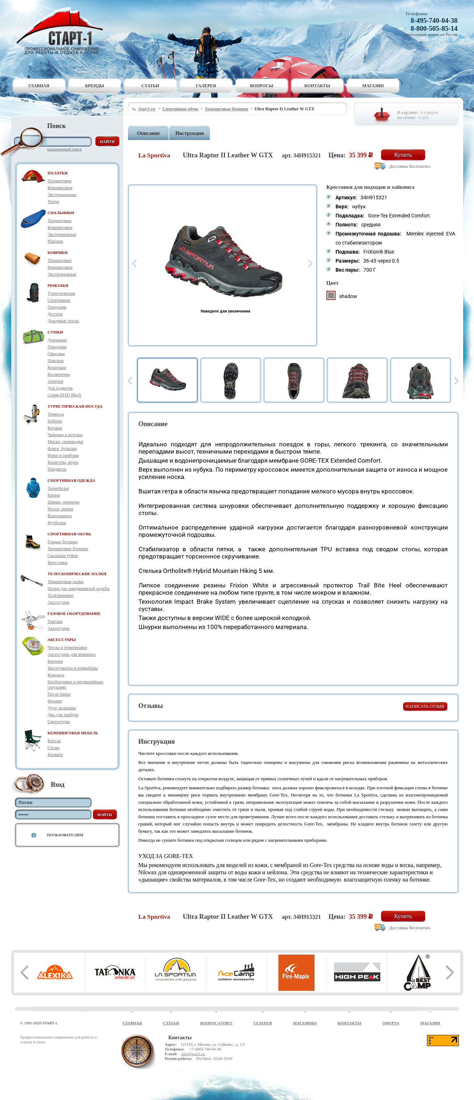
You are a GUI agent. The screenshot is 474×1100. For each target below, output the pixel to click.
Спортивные (59, 300)
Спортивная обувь (180, 108)
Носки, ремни (60, 508)
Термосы (56, 414)
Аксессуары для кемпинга (72, 654)
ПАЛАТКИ (58, 173)
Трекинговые (60, 180)
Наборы (55, 421)
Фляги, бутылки (62, 448)
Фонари (55, 701)
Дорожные (57, 340)
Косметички (59, 374)
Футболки (57, 522)
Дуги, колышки (62, 707)
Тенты (53, 201)
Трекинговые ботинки (68, 548)
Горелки (55, 621)
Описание (148, 133)
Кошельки (57, 367)
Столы (54, 747)
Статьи (150, 85)
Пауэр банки (59, 694)
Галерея (206, 85)
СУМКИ (55, 332)
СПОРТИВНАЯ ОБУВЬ (69, 534)
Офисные (56, 353)
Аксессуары (59, 602)
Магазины (305, 1023)
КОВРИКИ (58, 252)
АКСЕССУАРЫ (62, 639)
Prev (134, 263)
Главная (38, 85)
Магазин (373, 85)
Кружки (55, 427)
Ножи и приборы (63, 455)
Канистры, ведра (63, 462)
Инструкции (189, 133)
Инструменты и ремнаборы (73, 668)
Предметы (57, 469)
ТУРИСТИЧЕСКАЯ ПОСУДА (75, 406)
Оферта (390, 1023)
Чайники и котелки (65, 434)
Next (310, 263)
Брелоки (55, 661)
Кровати (55, 754)
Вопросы (261, 85)
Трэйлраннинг (61, 595)
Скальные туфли (63, 555)
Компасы (56, 675)
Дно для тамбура (63, 714)
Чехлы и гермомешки (67, 647)
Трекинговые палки (66, 581)
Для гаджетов (60, 388)
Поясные (56, 360)
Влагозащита (60, 515)
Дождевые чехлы (63, 320)
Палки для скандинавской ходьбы (79, 588)
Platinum (55, 241)
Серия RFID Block (64, 395)
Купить (403, 155)
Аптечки (56, 381)
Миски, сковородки (66, 441)
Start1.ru (146, 108)
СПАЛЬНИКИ (61, 213)
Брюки (54, 495)
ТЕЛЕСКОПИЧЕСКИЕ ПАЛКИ (77, 574)
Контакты (317, 85)
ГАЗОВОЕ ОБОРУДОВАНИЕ (74, 613)
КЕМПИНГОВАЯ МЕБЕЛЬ (73, 733)
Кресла (54, 740)
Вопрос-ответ (216, 1023)
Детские (55, 314)
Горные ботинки (63, 541)
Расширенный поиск (64, 149)
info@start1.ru (193, 1054)
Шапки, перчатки (64, 502)
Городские (57, 307)
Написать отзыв (424, 706)
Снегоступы (59, 721)
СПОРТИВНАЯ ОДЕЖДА (71, 480)
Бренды (94, 85)
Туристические (62, 293)
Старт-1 (62, 30)
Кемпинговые (60, 187)
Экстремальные (62, 194)
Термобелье (58, 488)
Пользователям (65, 835)
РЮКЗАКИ (58, 285)
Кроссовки (58, 562)
